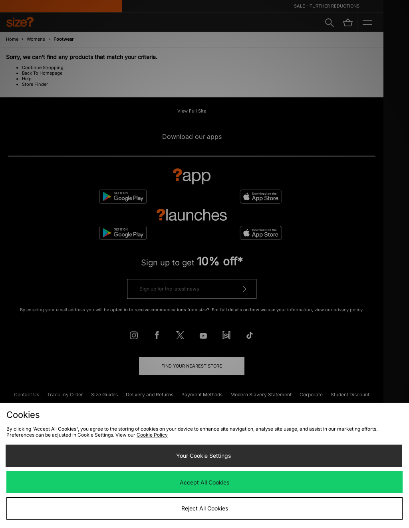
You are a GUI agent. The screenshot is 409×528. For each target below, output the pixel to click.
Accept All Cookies (204, 482)
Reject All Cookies (204, 508)
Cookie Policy (152, 435)
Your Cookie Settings (203, 455)
